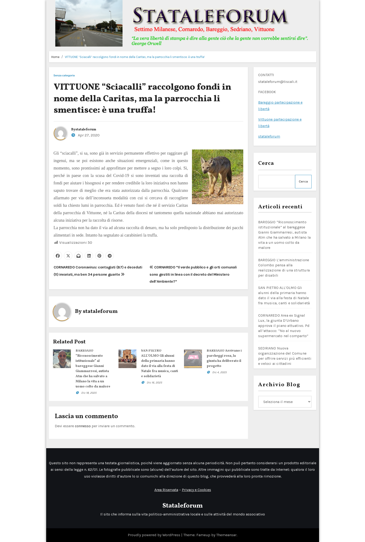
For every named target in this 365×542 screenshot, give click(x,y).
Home (55, 57)
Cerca (266, 163)
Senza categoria (64, 75)
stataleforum (85, 129)
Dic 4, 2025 (219, 372)
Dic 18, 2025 (89, 392)
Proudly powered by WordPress (154, 535)
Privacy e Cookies (196, 490)
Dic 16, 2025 (154, 382)
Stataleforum (182, 505)
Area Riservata (166, 490)
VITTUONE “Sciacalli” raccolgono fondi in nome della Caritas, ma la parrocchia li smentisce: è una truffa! (135, 57)
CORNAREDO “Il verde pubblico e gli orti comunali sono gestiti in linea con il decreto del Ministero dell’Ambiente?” (192, 274)
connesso (83, 426)
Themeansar (226, 535)
